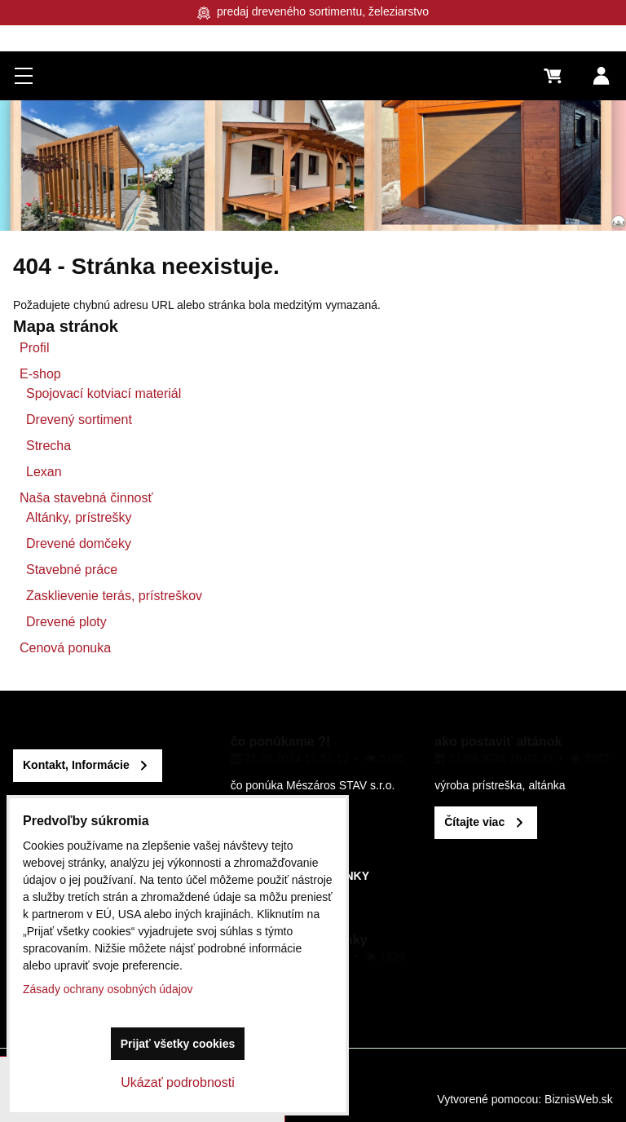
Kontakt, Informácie (76, 764)
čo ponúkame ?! (281, 742)
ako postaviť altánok (498, 742)
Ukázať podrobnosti (177, 1082)
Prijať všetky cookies (178, 1043)
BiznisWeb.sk (578, 1099)
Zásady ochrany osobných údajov (108, 989)
